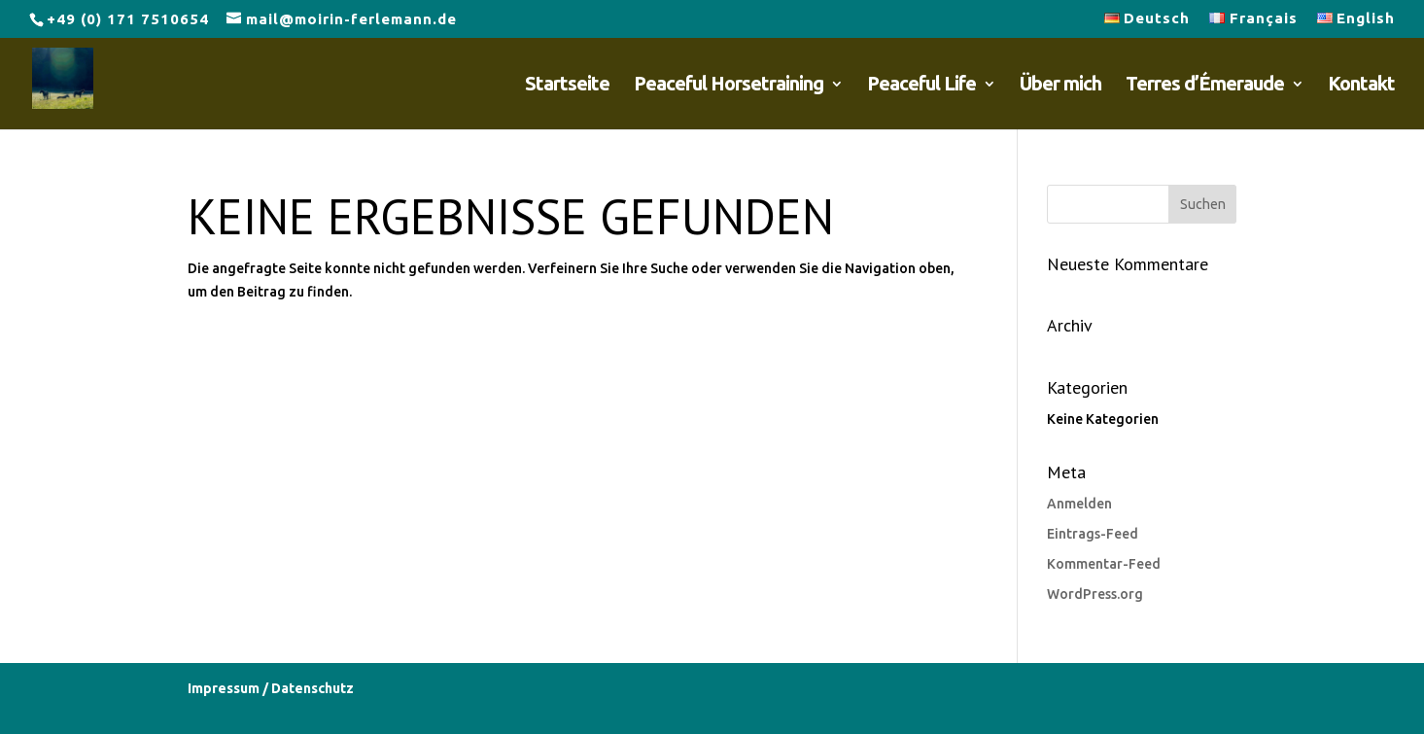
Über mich (1060, 85)
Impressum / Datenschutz (271, 688)
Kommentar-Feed (1104, 564)
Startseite (567, 85)
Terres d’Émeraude (1205, 85)
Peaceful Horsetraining (728, 85)
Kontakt (1361, 85)
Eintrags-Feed (1092, 534)
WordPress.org (1095, 594)
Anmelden (1079, 503)
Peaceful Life (921, 85)
